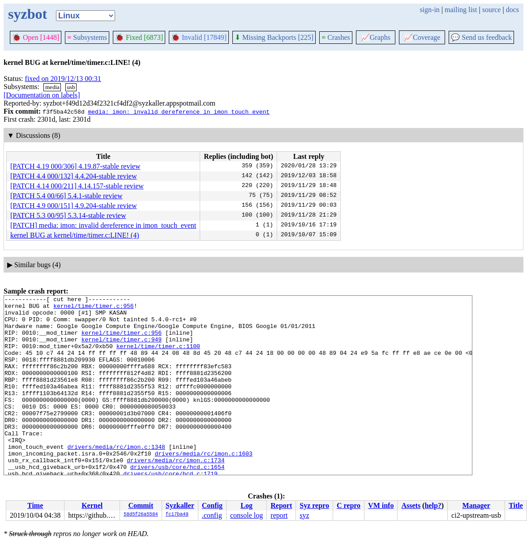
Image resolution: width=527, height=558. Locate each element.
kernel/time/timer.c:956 (93, 308)
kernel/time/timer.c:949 (121, 349)
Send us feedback (481, 37)
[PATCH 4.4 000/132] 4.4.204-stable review (73, 176)
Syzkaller (180, 505)
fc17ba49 (177, 514)
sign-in (429, 9)
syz (304, 515)
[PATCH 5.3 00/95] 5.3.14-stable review (68, 215)
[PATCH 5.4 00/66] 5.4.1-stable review (66, 196)
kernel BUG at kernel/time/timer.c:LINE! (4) (74, 235)
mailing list (461, 9)
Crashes (335, 37)
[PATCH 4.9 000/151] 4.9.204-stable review (73, 205)
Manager (476, 505)
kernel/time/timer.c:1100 (158, 357)
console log (246, 515)
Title (516, 505)
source (491, 9)
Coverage (422, 37)
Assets (410, 505)
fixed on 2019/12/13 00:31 (63, 78)
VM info (381, 505)
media (52, 87)
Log (246, 505)
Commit (140, 505)
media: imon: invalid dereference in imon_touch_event (179, 111)
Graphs (375, 37)
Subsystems (87, 37)
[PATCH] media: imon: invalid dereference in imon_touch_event (103, 225)
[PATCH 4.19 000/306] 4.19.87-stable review (75, 166)
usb (71, 87)
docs (512, 9)
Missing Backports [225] (274, 37)
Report (281, 505)
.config (212, 515)
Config (212, 505)
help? (432, 505)
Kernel (92, 505)
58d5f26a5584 (141, 514)
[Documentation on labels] (42, 95)
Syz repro (314, 505)
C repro (348, 505)
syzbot (27, 14)
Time (35, 505)
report (278, 515)
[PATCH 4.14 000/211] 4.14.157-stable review (77, 186)
